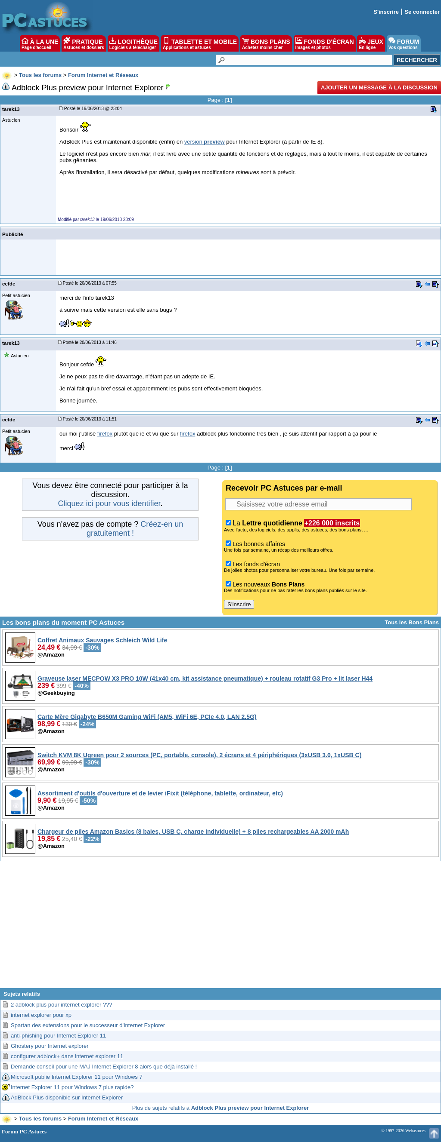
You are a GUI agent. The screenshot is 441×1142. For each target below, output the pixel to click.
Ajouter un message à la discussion (379, 87)
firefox (104, 433)
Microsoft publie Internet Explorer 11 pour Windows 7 (77, 1077)
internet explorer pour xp (41, 1015)
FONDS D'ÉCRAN (324, 43)
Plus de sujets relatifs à (220, 1108)
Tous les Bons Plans (412, 622)
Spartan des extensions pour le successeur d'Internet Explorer (88, 1025)
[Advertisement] (220, 928)
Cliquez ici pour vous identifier (109, 503)
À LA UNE (40, 43)
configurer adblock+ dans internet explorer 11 (67, 1056)
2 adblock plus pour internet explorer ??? (61, 1004)
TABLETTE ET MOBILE (200, 43)
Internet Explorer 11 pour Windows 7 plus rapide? (72, 1087)
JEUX (371, 43)
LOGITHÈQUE (133, 43)
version (204, 141)
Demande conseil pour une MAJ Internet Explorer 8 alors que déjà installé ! (104, 1066)
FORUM (403, 43)
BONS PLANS (266, 43)
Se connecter (422, 12)
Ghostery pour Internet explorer (50, 1046)
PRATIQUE (83, 43)
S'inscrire (386, 12)
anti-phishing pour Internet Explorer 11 (58, 1035)
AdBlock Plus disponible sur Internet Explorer (67, 1097)
